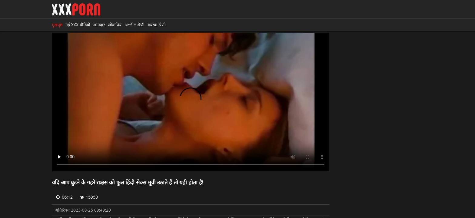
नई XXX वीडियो (77, 25)
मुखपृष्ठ (57, 25)
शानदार (99, 25)
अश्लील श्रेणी (135, 25)
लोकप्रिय (114, 25)
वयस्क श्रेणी (157, 25)
